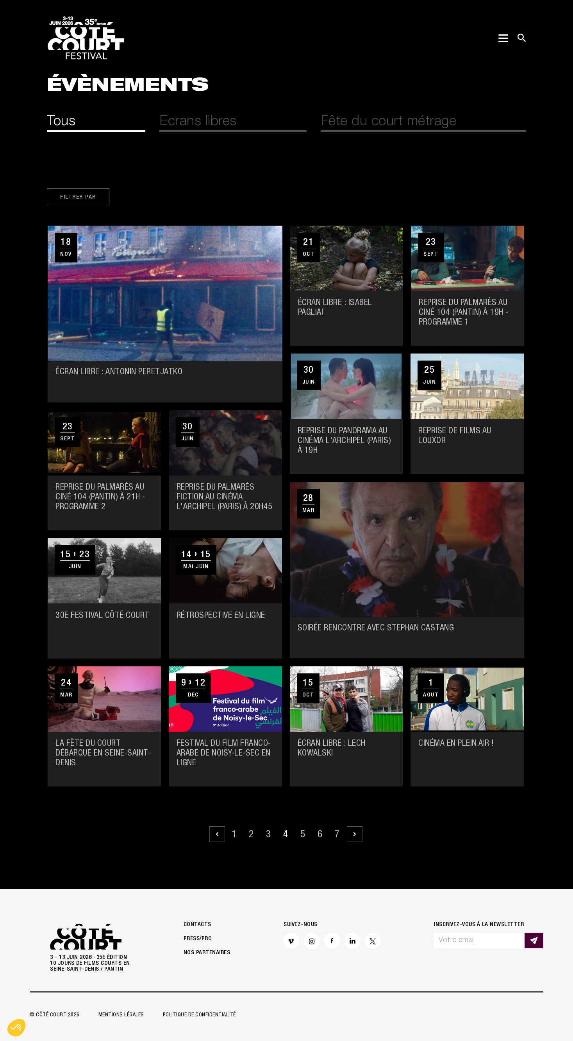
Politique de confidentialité (199, 1015)
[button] (16, 1027)
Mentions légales (121, 1015)
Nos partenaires (207, 953)
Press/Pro (198, 939)
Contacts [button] (197, 925)
